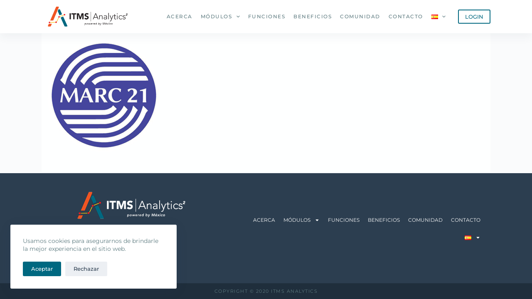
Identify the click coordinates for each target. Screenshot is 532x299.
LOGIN (474, 16)
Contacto (406, 16)
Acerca (179, 16)
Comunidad (360, 16)
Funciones (267, 16)
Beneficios (312, 16)
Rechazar (86, 268)
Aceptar (42, 268)
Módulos (222, 17)
